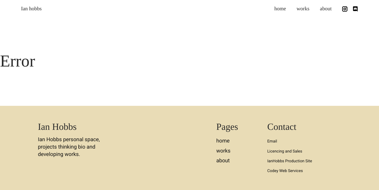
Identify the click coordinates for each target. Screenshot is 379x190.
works (303, 9)
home (280, 9)
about (326, 9)
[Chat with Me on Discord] (355, 9)
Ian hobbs (31, 9)
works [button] (223, 151)
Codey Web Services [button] (285, 170)
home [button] (223, 140)
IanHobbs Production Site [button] (289, 161)
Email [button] (272, 141)
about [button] (223, 160)
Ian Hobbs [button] (57, 126)
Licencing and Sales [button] (284, 151)
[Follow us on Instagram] (345, 9)
